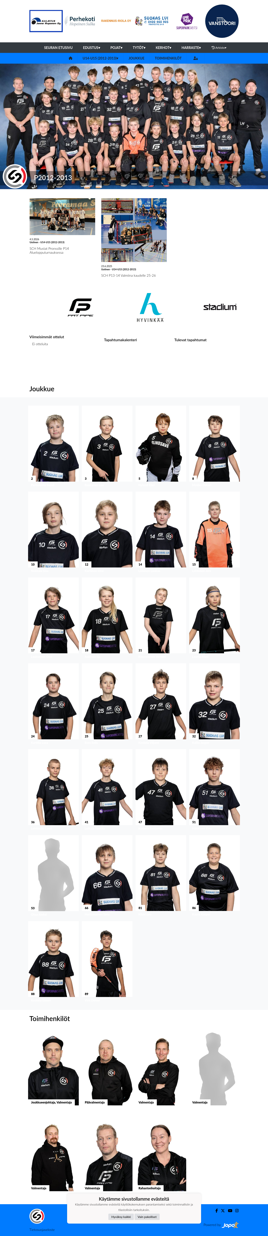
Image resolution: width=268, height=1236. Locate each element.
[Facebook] (215, 1211)
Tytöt (139, 48)
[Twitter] (221, 1211)
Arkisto (219, 47)
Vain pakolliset (147, 1216)
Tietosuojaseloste (42, 1230)
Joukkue (136, 58)
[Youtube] (228, 1211)
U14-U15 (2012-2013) (100, 58)
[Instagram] (235, 1211)
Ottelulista (39, 358)
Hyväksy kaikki (121, 1216)
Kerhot (163, 48)
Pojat (116, 48)
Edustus (91, 48)
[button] (20, 126)
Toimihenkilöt (168, 58)
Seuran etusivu (58, 48)
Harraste (191, 48)
